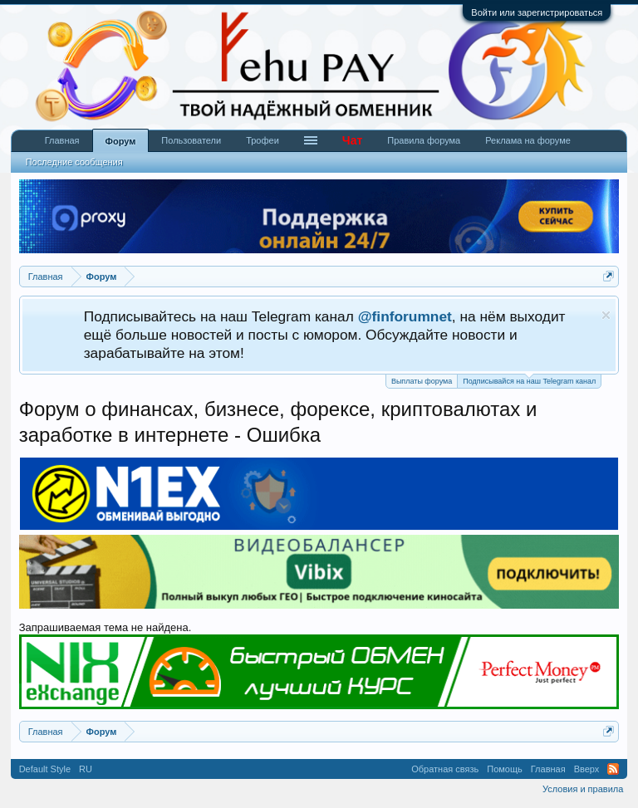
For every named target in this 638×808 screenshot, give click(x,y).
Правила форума (423, 140)
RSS (613, 769)
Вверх (587, 769)
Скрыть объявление (606, 315)
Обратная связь (444, 769)
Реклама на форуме (528, 140)
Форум (121, 141)
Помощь (505, 769)
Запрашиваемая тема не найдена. (105, 627)
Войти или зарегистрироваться (536, 12)
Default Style (45, 769)
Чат (352, 140)
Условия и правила (582, 789)
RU (85, 769)
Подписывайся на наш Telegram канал (529, 380)
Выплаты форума (421, 381)
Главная (62, 140)
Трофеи (262, 140)
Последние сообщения (74, 162)
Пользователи (191, 140)
